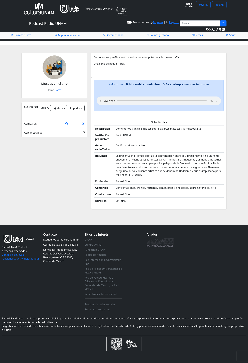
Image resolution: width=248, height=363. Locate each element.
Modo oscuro (141, 22)
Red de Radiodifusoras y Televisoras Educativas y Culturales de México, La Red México (102, 283)
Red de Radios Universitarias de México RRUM (103, 270)
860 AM (219, 4)
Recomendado (113, 35)
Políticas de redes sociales (100, 304)
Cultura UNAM (93, 244)
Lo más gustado (158, 35)
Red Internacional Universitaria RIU (103, 261)
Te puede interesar (67, 35)
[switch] (129, 22)
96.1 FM (203, 4)
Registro (174, 22)
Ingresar (158, 22)
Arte (58, 90)
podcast (76, 108)
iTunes (59, 108)
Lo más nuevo (21, 35)
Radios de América (96, 255)
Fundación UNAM (95, 249)
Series (231, 35)
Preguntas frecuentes (97, 309)
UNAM (88, 239)
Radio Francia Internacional (101, 294)
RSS (45, 108)
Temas (197, 35)
